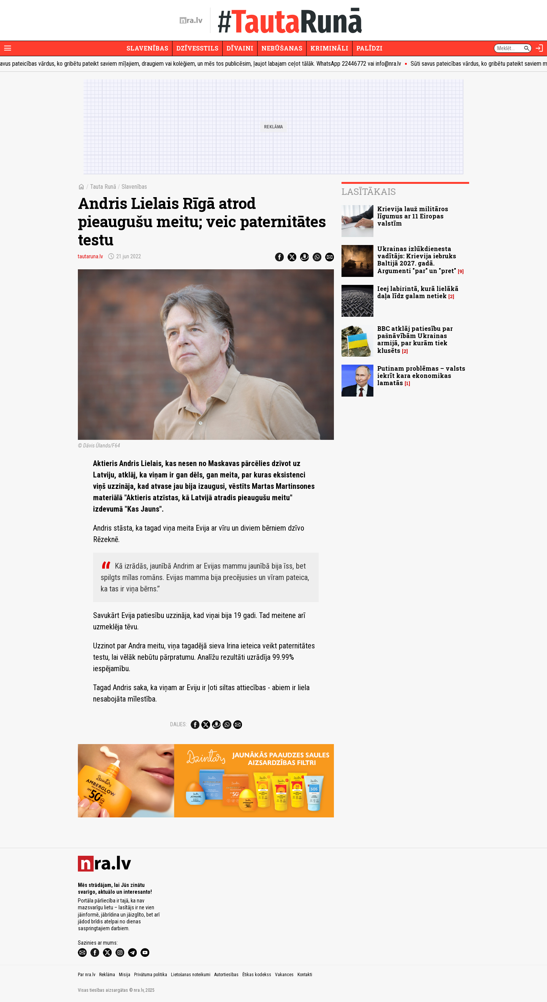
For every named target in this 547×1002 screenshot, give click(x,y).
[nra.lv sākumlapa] (191, 20)
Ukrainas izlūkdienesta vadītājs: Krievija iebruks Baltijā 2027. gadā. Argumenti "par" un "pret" (416, 260)
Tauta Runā (103, 186)
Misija (124, 974)
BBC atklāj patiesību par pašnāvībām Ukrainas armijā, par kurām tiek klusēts (415, 339)
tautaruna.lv (90, 256)
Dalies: (178, 724)
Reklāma (107, 974)
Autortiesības (226, 974)
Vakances (284, 974)
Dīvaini (239, 48)
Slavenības (147, 48)
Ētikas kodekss (256, 974)
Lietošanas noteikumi (190, 974)
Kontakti (304, 974)
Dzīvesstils (197, 48)
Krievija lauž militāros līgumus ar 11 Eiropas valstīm (412, 216)
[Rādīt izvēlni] (7, 48)
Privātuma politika (150, 974)
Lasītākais (368, 191)
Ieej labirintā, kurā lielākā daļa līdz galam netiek (417, 292)
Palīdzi (369, 48)
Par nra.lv (86, 974)
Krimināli (329, 48)
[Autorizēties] (539, 48)
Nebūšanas (281, 48)
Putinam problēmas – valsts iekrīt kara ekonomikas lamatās (421, 375)
